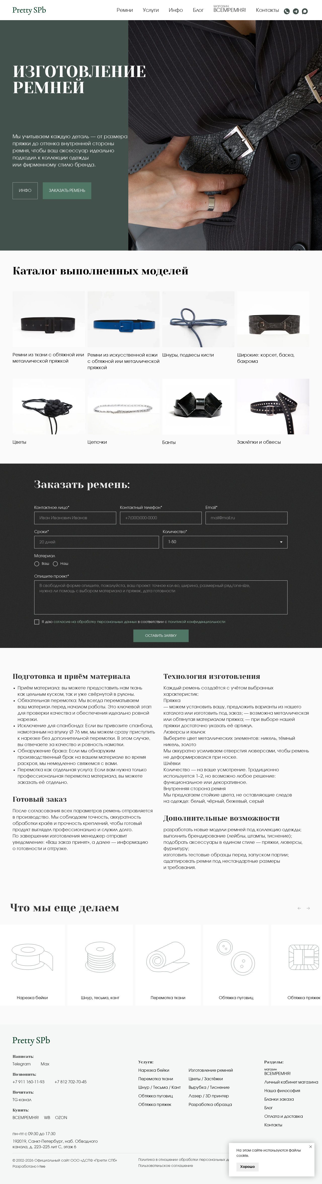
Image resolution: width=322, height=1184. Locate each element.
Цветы (19, 442)
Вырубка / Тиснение (209, 1088)
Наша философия (282, 1091)
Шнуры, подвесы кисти (188, 355)
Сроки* (41, 532)
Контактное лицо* (51, 508)
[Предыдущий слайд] (299, 908)
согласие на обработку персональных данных (95, 622)
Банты (169, 442)
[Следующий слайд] (308, 908)
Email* (212, 508)
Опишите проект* (51, 576)
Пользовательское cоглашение (165, 1166)
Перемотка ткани (155, 1079)
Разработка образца (210, 1105)
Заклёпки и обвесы (259, 442)
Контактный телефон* (141, 508)
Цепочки (97, 442)
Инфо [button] (176, 10)
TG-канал (22, 1100)
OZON (61, 1118)
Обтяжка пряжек (154, 1105)
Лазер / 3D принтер (209, 1096)
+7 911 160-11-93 (29, 1082)
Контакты (267, 10)
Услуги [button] (151, 10)
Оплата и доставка (283, 1117)
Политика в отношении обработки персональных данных (188, 1160)
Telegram (22, 1064)
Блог (198, 10)
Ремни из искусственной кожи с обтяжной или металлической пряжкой (123, 361)
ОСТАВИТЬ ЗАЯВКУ (161, 636)
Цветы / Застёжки (206, 1079)
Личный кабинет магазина (291, 1082)
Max (45, 1064)
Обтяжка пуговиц (155, 1096)
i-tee (41, 1166)
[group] (43, 965)
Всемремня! (277, 1074)
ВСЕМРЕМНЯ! (230, 10)
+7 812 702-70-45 (71, 1082)
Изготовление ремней (211, 1070)
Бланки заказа (279, 1099)
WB (47, 1118)
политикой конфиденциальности (196, 622)
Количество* (175, 532)
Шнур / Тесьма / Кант (159, 1088)
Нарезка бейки (153, 1070)
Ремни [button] (125, 10)
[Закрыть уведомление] (310, 1146)
